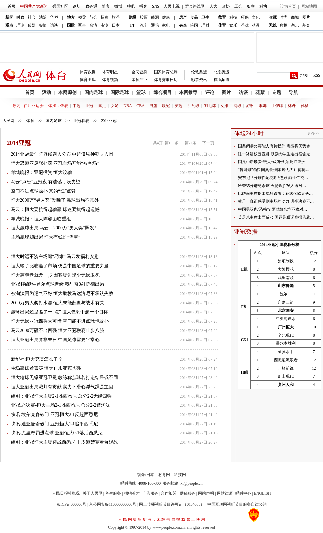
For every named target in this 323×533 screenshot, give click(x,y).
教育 (222, 17)
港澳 (104, 25)
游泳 (250, 106)
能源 (155, 17)
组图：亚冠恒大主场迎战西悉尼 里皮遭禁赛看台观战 (64, 442)
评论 (209, 92)
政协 (226, 6)
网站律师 (225, 493)
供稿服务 (187, 493)
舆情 (43, 25)
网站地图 (309, 6)
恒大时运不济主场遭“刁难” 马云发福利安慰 (55, 256)
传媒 (32, 25)
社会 (32, 17)
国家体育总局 (166, 72)
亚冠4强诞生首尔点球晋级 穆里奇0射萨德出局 (57, 284)
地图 (304, 75)
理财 (205, 25)
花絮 (260, 92)
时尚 (284, 17)
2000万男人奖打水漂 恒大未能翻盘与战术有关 (57, 302)
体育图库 (88, 79)
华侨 (54, 17)
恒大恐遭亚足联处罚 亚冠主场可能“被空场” (55, 163)
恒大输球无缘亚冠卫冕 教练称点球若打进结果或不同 (64, 377)
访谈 (54, 25)
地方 (71, 17)
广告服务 (150, 493)
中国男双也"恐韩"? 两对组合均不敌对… (272, 209)
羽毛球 (210, 106)
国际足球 (119, 92)
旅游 (116, 17)
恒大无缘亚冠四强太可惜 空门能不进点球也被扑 (60, 321)
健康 (166, 17)
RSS (316, 75)
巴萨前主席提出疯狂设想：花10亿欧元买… (275, 193)
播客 (143, 6)
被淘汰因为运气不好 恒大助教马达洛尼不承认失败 (62, 293)
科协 (263, 6)
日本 (116, 25)
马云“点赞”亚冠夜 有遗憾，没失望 (46, 181)
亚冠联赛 (81, 120)
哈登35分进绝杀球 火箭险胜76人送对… (272, 185)
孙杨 (304, 106)
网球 (237, 106)
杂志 (295, 25)
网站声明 (206, 493)
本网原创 (67, 92)
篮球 (141, 92)
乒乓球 (193, 106)
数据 (284, 25)
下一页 (208, 143)
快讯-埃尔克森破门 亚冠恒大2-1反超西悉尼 (54, 414)
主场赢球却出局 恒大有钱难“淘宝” (46, 237)
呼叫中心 (243, 493)
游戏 (245, 25)
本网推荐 (188, 92)
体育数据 (88, 72)
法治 (43, 17)
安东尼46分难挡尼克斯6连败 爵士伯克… (273, 177)
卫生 (205, 17)
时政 (20, 17)
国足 (102, 106)
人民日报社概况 (66, 493)
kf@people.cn (191, 483)
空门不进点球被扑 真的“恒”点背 (43, 191)
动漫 (256, 25)
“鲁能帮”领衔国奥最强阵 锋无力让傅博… (274, 169)
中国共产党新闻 (34, 6)
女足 (115, 106)
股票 (144, 17)
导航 (293, 92)
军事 (82, 25)
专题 (276, 92)
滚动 (46, 92)
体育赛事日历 (166, 79)
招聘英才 (132, 493)
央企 (183, 25)
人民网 (9, 120)
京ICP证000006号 (71, 504)
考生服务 (113, 493)
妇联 (251, 6)
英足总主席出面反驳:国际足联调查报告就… (276, 217)
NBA (128, 106)
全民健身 (139, 72)
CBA (140, 106)
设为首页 (288, 6)
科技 (233, 17)
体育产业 (139, 79)
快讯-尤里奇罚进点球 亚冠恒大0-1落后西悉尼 (57, 432)
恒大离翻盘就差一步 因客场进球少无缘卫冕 (55, 275)
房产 (183, 17)
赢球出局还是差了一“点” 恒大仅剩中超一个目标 (59, 312)
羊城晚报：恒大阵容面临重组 (41, 218)
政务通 (91, 6)
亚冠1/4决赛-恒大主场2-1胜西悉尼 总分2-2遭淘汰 (60, 405)
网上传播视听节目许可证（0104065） (171, 504)
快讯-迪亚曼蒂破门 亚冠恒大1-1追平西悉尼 (54, 423)
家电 (166, 25)
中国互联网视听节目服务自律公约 (237, 504)
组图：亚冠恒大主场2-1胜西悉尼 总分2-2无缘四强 (61, 396)
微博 (118, 6)
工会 (238, 6)
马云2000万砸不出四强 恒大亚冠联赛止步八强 (57, 330)
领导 (82, 17)
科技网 (180, 474)
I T (132, 25)
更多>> (313, 133)
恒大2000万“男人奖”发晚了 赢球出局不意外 (55, 200)
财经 (132, 17)
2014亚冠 (109, 120)
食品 (194, 17)
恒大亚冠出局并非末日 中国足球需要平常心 (55, 339)
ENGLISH (262, 493)
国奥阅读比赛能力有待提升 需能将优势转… (276, 146)
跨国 (194, 25)
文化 (256, 17)
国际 (71, 25)
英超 (179, 106)
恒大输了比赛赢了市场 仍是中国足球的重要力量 (60, 265)
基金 (306, 25)
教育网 (164, 474)
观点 (9, 25)
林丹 (292, 106)
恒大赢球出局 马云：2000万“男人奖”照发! (53, 227)
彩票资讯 (199, 79)
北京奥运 (221, 72)
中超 (77, 106)
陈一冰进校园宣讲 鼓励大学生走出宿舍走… (276, 154)
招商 (104, 17)
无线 (273, 25)
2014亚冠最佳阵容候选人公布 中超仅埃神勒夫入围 (62, 154)
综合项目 (162, 92)
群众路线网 (195, 6)
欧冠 (166, 106)
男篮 (153, 106)
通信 (155, 25)
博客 (106, 6)
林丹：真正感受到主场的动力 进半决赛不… (276, 201)
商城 (295, 17)
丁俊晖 (277, 106)
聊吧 (131, 6)
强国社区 (60, 6)
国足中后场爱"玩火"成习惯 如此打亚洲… (273, 162)
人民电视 (172, 6)
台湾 (93, 25)
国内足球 (93, 92)
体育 (222, 25)
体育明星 (110, 72)
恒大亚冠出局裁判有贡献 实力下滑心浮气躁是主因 (62, 386)
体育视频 (110, 79)
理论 (20, 25)
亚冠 (89, 106)
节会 (93, 17)
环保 (245, 17)
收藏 (273, 17)
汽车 (144, 25)
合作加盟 (169, 493)
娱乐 (233, 25)
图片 (306, 17)
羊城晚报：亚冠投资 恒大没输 (41, 172)
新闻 (9, 17)
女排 (224, 106)
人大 (213, 6)
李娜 (263, 106)
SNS (155, 6)
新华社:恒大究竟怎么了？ (37, 359)
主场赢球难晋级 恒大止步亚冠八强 (46, 368)
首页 (11, 6)
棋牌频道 (221, 79)
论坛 (77, 6)
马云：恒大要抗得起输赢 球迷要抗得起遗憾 (55, 209)
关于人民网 (93, 493)
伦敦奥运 (199, 72)
